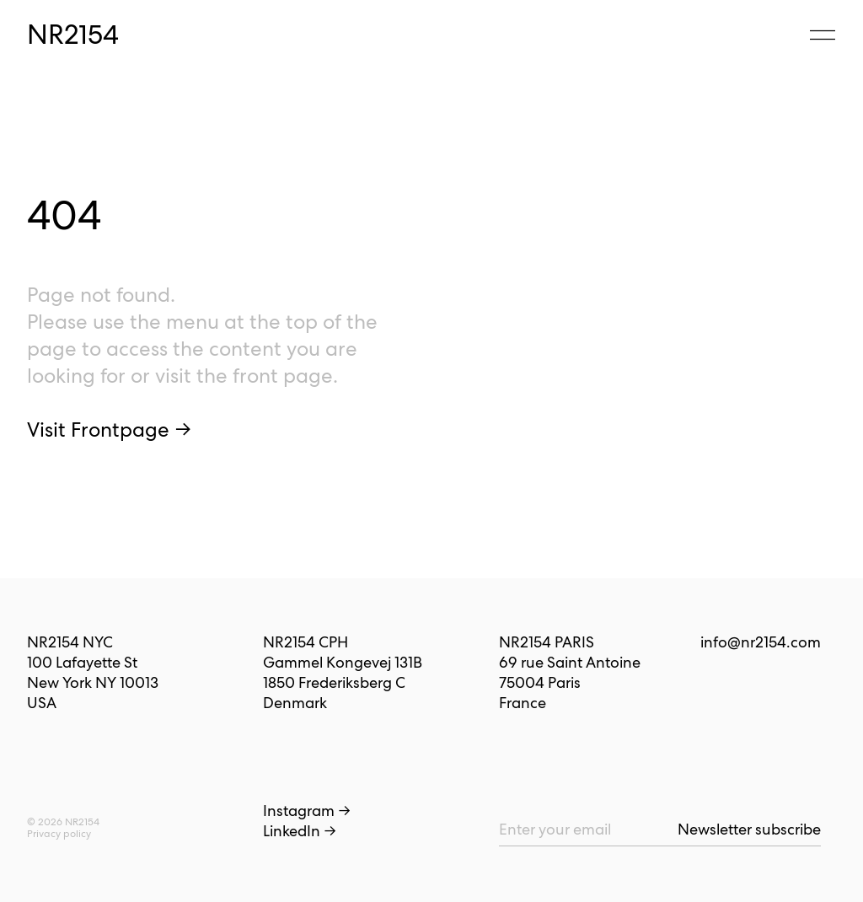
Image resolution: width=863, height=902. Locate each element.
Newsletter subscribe (749, 829)
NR (73, 34)
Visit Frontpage (109, 429)
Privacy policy (59, 833)
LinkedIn (299, 830)
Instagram (307, 810)
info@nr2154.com (760, 642)
